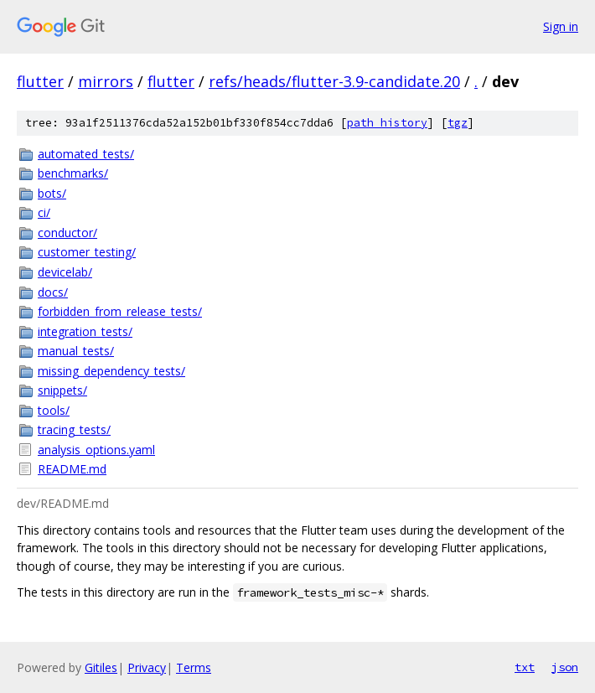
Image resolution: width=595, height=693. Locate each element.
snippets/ (62, 390)
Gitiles (101, 667)
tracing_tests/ (74, 429)
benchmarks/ (73, 173)
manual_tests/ (76, 351)
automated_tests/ (86, 154)
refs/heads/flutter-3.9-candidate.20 (334, 81)
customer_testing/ (87, 252)
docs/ (53, 292)
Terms (193, 667)
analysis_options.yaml (96, 450)
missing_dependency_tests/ (111, 371)
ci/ (44, 212)
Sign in (560, 26)
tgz (458, 123)
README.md (72, 469)
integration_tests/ (85, 331)
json (564, 667)
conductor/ (67, 232)
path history (387, 123)
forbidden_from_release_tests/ (120, 311)
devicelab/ (65, 272)
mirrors (105, 81)
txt (525, 667)
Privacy (146, 667)
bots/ (52, 193)
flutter (40, 81)
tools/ (54, 410)
